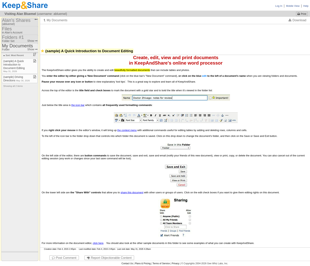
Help (305, 5)
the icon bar (77, 105)
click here (98, 243)
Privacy (175, 263)
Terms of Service (161, 263)
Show (32, 40)
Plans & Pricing (143, 263)
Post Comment (64, 257)
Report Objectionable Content (109, 257)
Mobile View (293, 5)
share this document (132, 192)
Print (301, 13)
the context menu (127, 130)
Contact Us (127, 263)
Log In (278, 5)
